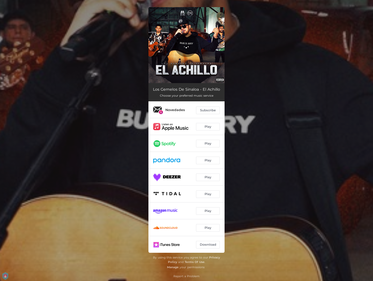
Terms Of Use (195, 262)
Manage (173, 267)
